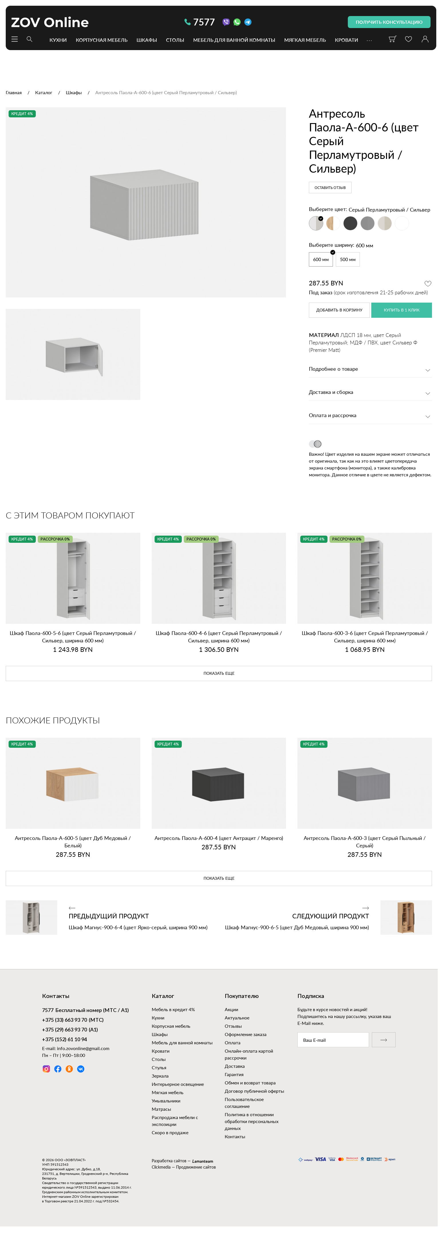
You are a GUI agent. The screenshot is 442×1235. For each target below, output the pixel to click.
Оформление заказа (246, 1034)
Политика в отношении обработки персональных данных (252, 1121)
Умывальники (166, 1100)
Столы (175, 40)
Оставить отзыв (330, 188)
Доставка (235, 1066)
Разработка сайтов (169, 1160)
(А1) (70, 1030)
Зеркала (160, 1075)
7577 (199, 21)
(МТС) (73, 1020)
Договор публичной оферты (254, 1091)
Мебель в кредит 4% (173, 1009)
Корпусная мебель (101, 40)
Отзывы (233, 1026)
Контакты (235, 1136)
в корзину (339, 310)
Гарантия (234, 1074)
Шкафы (147, 40)
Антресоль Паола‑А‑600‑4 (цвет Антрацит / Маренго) (219, 838)
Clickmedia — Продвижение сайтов (184, 1167)
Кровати (346, 40)
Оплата (232, 1042)
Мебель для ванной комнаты (234, 40)
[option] (146, 202)
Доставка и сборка (331, 392)
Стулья (159, 1067)
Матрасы (161, 1109)
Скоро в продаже (170, 1132)
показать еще (219, 674)
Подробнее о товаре (333, 369)
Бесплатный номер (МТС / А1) (85, 1011)
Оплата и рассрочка (332, 415)
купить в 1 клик (401, 310)
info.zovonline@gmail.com (83, 1048)
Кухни (58, 40)
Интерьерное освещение (178, 1084)
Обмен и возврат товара (250, 1082)
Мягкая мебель (305, 40)
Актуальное (237, 1017)
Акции (231, 1009)
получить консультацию (389, 22)
